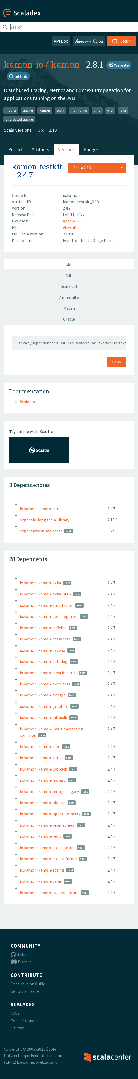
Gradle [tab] (69, 319)
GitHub (18, 76)
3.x (41, 130)
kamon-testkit (37, 166)
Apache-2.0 (73, 221)
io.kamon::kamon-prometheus (47, 825)
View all (70, 227)
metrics (11, 110)
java (123, 110)
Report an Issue (25, 991)
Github (20, 954)
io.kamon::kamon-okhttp (42, 802)
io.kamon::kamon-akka (40, 582)
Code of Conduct (25, 1020)
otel (110, 110)
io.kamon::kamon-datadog (44, 661)
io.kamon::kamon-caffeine (43, 627)
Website (119, 65)
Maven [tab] (69, 308)
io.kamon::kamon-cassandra (45, 638)
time (97, 110)
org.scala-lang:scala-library (44, 519)
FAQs (15, 1013)
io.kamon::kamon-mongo (43, 780)
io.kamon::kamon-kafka (41, 757)
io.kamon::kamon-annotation (46, 605)
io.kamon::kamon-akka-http (45, 594)
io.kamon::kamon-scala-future (47, 847)
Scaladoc (28, 401)
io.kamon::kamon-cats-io (42, 650)
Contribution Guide (28, 983)
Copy (116, 362)
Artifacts (40, 149)
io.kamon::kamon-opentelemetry (50, 813)
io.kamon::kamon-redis (40, 836)
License (17, 1027)
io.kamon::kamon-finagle (42, 695)
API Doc (61, 41)
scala (60, 110)
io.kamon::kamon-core (40, 508)
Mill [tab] (69, 275)
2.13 (53, 130)
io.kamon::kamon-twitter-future (49, 892)
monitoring (79, 110)
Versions (66, 149)
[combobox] (97, 168)
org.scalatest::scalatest (41, 531)
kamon (65, 64)
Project (15, 149)
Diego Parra (103, 240)
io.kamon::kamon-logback (43, 769)
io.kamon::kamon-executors (45, 683)
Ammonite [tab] (69, 297)
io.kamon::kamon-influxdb (43, 717)
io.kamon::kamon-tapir (40, 881)
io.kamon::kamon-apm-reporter (49, 616)
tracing (28, 110)
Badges (91, 149)
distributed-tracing (19, 119)
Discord (21, 961)
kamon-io (23, 64)
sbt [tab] (69, 264)
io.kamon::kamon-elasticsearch (48, 672)
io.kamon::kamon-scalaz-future (48, 858)
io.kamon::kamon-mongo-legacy (49, 791)
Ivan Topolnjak (77, 240)
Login (121, 41)
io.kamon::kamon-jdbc (40, 746)
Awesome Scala (89, 41)
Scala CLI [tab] (69, 286)
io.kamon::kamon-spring (42, 870)
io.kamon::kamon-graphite (44, 706)
